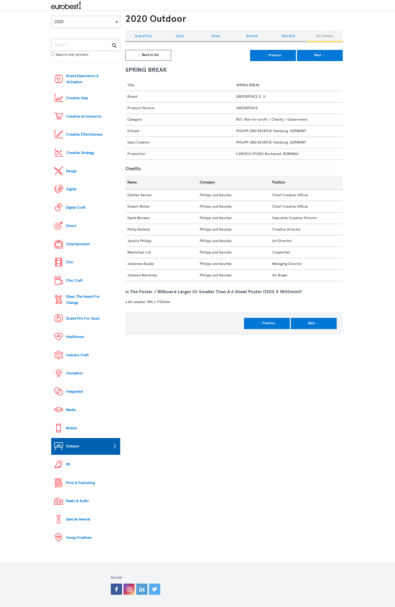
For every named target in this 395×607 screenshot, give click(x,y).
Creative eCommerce (83, 116)
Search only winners (69, 54)
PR (68, 464)
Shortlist (288, 36)
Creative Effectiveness (84, 134)
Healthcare (75, 337)
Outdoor (72, 446)
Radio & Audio (77, 501)
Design (71, 171)
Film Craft (74, 280)
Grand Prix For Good (82, 318)
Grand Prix (143, 36)
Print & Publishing (80, 483)
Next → (319, 55)
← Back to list (148, 55)
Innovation (74, 373)
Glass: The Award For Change (83, 299)
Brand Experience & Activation (82, 79)
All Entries (324, 36)
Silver (215, 36)
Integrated (74, 391)
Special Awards (78, 519)
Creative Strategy (80, 153)
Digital (71, 189)
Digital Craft (75, 207)
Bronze (252, 36)
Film (69, 262)
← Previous (272, 55)
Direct (71, 226)
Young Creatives (79, 537)
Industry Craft (77, 355)
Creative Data (77, 98)
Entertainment (78, 244)
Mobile (71, 428)
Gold (179, 36)
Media (71, 410)
